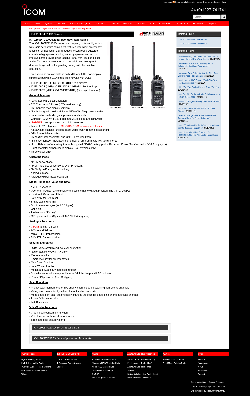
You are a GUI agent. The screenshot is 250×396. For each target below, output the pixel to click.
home (165, 2)
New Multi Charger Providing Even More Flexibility (199, 101)
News (200, 367)
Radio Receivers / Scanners (139, 378)
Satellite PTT (165, 23)
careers (199, 2)
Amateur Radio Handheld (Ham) (141, 359)
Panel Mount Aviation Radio (174, 363)
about (178, 2)
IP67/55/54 (37, 122)
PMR (37, 23)
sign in (224, 2)
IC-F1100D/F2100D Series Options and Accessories (62, 338)
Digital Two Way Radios (31, 359)
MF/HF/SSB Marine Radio (103, 367)
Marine (61, 23)
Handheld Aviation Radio (173, 359)
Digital (27, 23)
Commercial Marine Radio (103, 370)
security (184, 2)
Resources (198, 23)
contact (217, 2)
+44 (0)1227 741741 (207, 9)
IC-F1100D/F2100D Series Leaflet (192, 39)
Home (37, 28)
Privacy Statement (216, 382)
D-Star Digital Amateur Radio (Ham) (142, 374)
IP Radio (141, 23)
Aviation (115, 23)
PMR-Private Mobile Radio (32, 363)
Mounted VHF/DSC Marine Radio (106, 363)
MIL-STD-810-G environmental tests (81, 126)
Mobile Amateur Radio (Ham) (139, 363)
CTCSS (35, 226)
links (205, 2)
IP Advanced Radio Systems (69, 363)
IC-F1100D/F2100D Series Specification (56, 327)
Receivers (101, 23)
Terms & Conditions (199, 382)
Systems (48, 23)
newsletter (191, 2)
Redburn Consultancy (215, 391)
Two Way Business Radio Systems (36, 367)
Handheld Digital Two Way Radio (77, 28)
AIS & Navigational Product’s (104, 378)
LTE (152, 23)
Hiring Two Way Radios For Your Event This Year (199, 87)
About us (202, 359)
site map (211, 2)
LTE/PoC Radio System (67, 359)
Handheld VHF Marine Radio (104, 359)
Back (31, 28)
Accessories (182, 23)
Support (213, 23)
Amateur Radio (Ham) (80, 23)
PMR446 (127, 23)
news (170, 2)
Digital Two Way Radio (51, 28)
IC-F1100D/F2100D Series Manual (193, 44)
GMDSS (95, 374)
